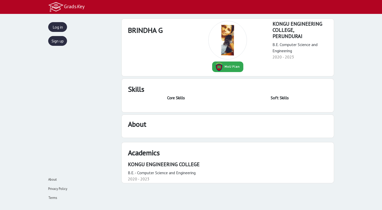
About (52, 179)
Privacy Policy (57, 189)
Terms (52, 198)
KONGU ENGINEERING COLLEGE (164, 164)
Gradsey (66, 7)
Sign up (58, 40)
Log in (58, 27)
